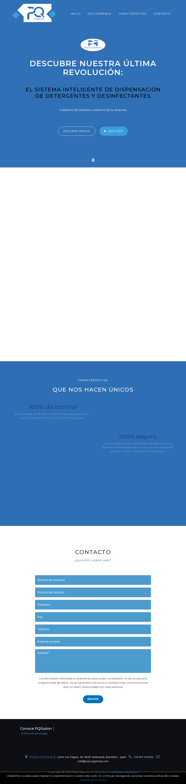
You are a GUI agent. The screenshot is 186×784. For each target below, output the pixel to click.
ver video (113, 131)
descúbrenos (99, 13)
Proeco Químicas (126, 772)
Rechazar (99, 780)
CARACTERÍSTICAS (133, 13)
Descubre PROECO (77, 131)
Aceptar (85, 780)
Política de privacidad (34, 733)
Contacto (162, 13)
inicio (75, 13)
